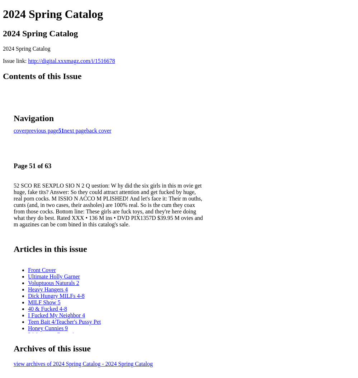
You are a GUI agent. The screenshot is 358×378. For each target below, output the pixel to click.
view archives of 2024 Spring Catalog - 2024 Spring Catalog (83, 364)
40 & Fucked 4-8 (47, 309)
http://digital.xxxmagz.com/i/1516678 (71, 61)
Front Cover (42, 270)
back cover (99, 131)
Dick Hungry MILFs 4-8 (56, 296)
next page (75, 131)
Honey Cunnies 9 (48, 328)
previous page (42, 131)
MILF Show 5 (44, 302)
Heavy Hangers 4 (48, 289)
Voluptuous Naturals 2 (53, 283)
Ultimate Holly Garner (54, 276)
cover (20, 131)
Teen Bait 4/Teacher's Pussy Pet (64, 322)
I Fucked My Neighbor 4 (56, 315)
